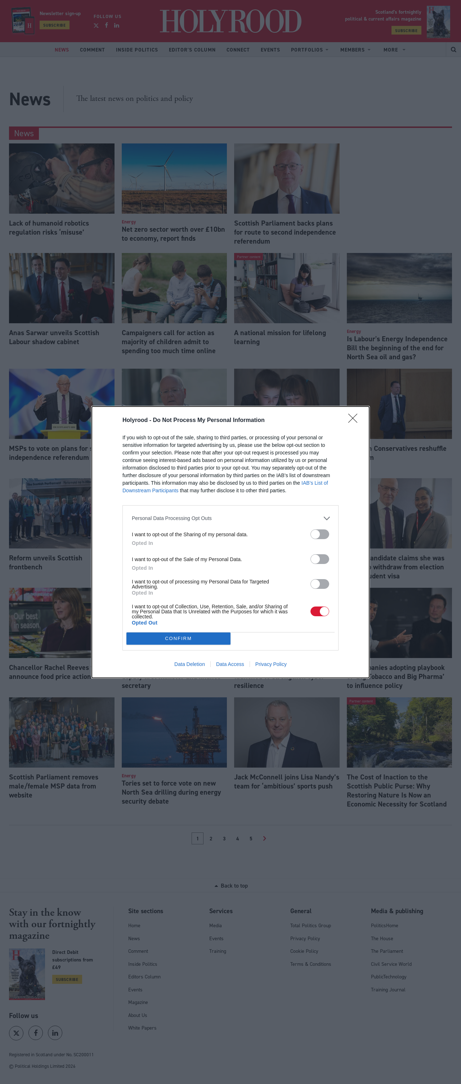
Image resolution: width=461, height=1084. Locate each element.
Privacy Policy (271, 664)
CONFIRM (178, 638)
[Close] (355, 420)
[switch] (319, 534)
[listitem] (230, 518)
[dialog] (230, 542)
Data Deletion (189, 664)
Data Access (230, 664)
